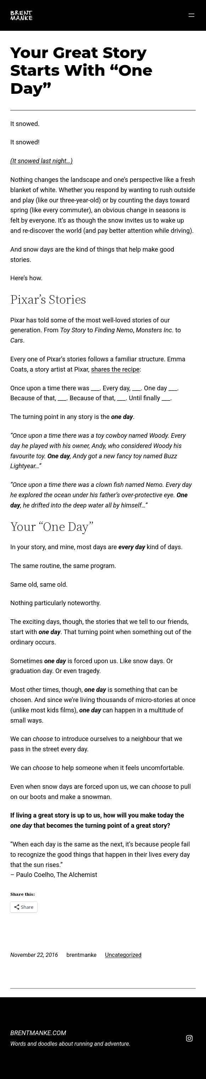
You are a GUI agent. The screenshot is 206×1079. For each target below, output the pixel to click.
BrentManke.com (38, 1033)
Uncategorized (123, 955)
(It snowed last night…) (41, 161)
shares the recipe (115, 369)
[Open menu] (191, 15)
